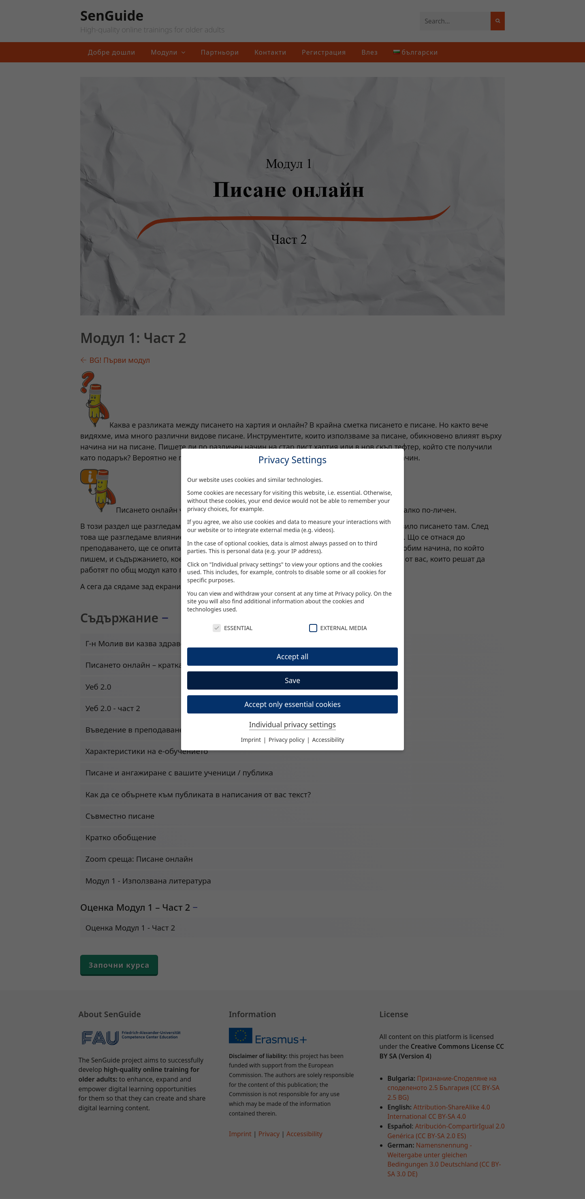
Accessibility (328, 739)
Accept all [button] (292, 656)
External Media (338, 628)
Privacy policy (353, 593)
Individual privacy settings (292, 724)
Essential (232, 628)
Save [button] (292, 680)
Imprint (252, 739)
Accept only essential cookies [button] (292, 704)
